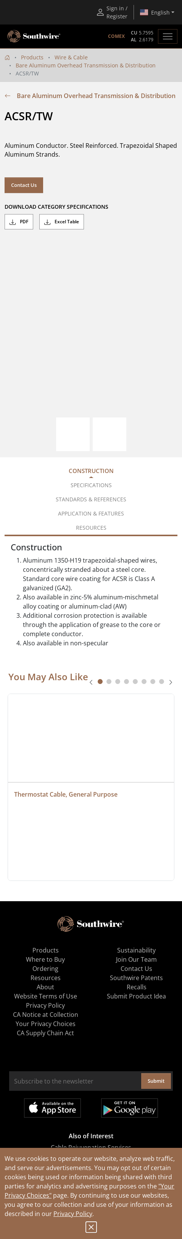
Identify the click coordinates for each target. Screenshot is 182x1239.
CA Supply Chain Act (45, 1033)
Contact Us (24, 185)
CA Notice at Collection (45, 1014)
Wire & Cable (71, 57)
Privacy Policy (72, 1214)
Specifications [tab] (91, 485)
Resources (46, 978)
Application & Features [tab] (91, 513)
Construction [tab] (91, 471)
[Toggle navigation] (167, 36)
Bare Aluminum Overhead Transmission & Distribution (86, 65)
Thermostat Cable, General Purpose (66, 794)
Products (32, 57)
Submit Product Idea (136, 996)
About (45, 987)
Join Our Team (136, 959)
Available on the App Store (52, 1108)
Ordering (45, 968)
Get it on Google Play (129, 1108)
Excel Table (61, 221)
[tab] (100, 681)
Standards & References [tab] (91, 499)
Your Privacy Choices (46, 1024)
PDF (19, 221)
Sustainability (136, 950)
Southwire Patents (136, 978)
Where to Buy (45, 959)
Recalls (137, 987)
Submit (156, 1080)
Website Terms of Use (45, 996)
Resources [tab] (91, 527)
